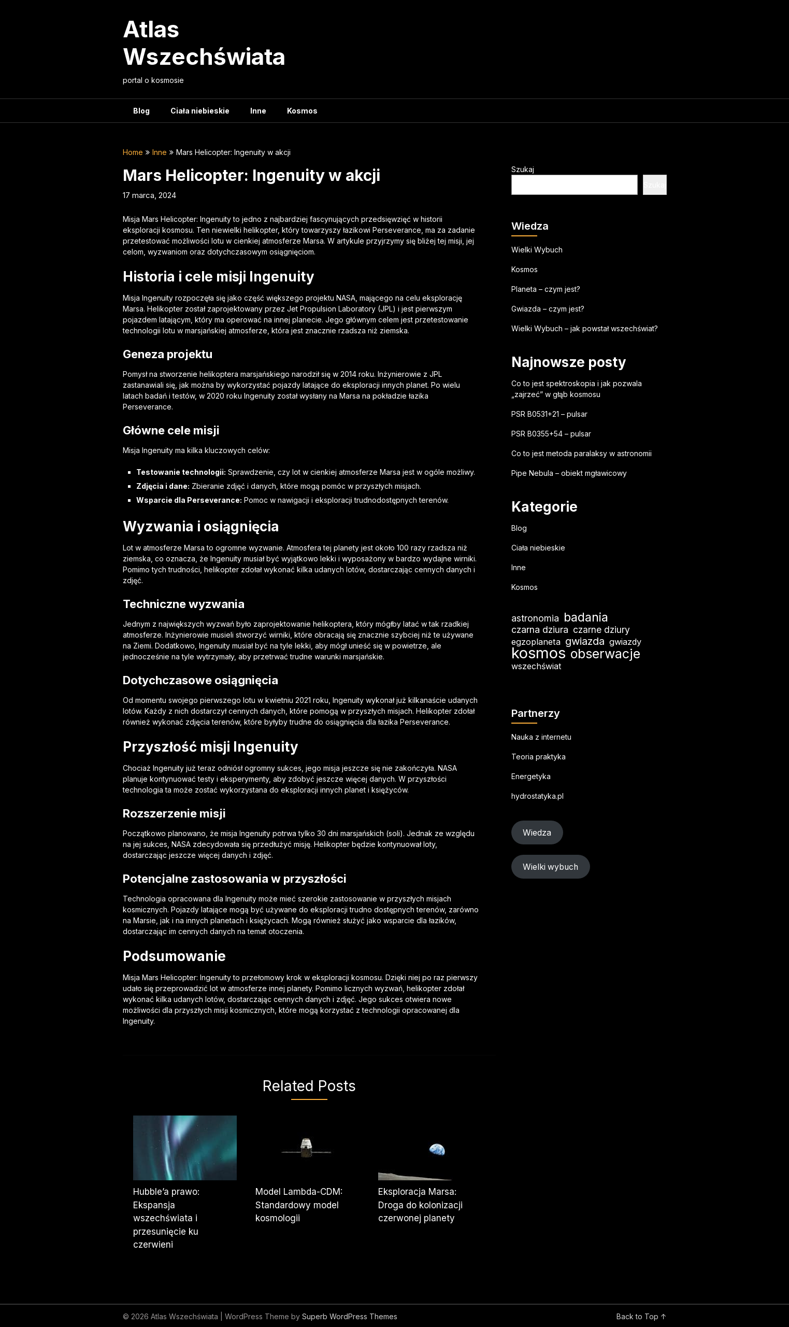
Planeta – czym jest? (545, 289)
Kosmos (302, 110)
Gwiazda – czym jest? (547, 308)
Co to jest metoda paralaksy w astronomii (581, 453)
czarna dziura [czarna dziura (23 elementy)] (539, 629)
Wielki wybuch (550, 867)
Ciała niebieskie (199, 110)
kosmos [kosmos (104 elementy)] (538, 652)
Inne (258, 110)
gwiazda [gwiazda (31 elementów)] (585, 641)
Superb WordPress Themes (349, 1316)
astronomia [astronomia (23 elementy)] (535, 618)
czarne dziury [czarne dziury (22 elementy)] (601, 629)
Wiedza (537, 833)
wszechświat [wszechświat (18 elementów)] (536, 666)
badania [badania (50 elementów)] (586, 617)
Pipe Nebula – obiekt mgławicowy (569, 473)
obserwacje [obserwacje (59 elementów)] (605, 653)
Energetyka (531, 776)
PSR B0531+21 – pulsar (549, 414)
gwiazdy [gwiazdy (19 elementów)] (625, 642)
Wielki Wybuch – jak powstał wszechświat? (584, 328)
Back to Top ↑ (641, 1316)
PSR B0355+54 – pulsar (551, 433)
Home (133, 152)
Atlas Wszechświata (204, 42)
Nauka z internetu (541, 736)
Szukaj (522, 169)
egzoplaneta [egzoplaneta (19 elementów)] (536, 642)
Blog (141, 110)
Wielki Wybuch (537, 249)
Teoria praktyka (538, 756)
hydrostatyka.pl (537, 796)
